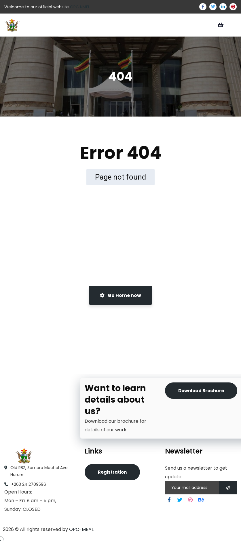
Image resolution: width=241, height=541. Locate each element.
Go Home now (120, 295)
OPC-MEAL (81, 529)
